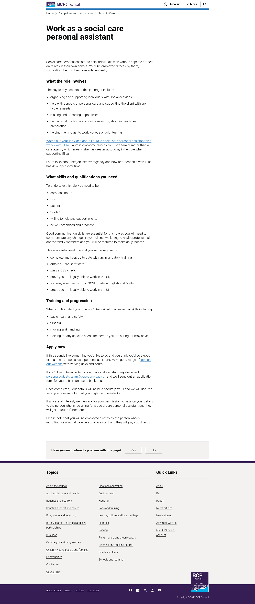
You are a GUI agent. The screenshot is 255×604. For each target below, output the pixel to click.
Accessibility (53, 590)
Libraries (104, 522)
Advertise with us (166, 522)
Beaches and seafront (59, 500)
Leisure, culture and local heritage (118, 515)
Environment (106, 493)
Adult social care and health (62, 493)
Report (160, 500)
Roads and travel (109, 552)
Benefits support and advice (62, 508)
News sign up (164, 515)
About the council (56, 486)
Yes (133, 450)
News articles (164, 508)
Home (50, 13)
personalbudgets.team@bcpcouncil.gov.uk (76, 376)
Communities (54, 557)
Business (51, 535)
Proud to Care (106, 13)
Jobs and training (109, 508)
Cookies (79, 590)
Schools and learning (111, 559)
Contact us (52, 564)
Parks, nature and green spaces (117, 537)
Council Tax (53, 571)
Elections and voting (111, 486)
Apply (159, 486)
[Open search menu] (205, 4)
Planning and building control (116, 544)
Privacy (67, 590)
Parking (103, 530)
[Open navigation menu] (192, 4)
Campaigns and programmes (76, 13)
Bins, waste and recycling (61, 515)
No (154, 450)
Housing (104, 500)
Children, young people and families (67, 549)
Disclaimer (93, 590)
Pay (158, 493)
